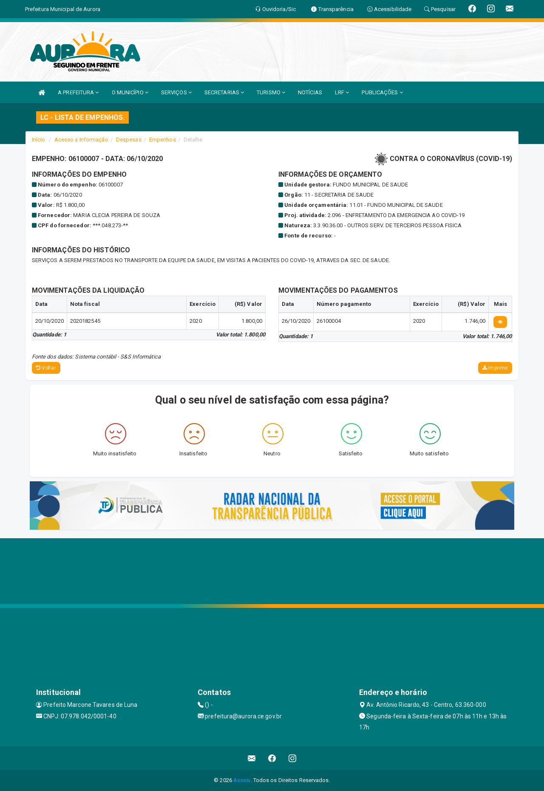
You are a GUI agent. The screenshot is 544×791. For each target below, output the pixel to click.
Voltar (46, 368)
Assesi (242, 780)
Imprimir (495, 368)
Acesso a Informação (81, 139)
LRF (342, 92)
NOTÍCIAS (310, 92)
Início (38, 139)
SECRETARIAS (224, 92)
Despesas (129, 139)
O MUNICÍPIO (130, 92)
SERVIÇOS (176, 92)
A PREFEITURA (78, 92)
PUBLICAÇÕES (382, 92)
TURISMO (271, 92)
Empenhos (162, 139)
